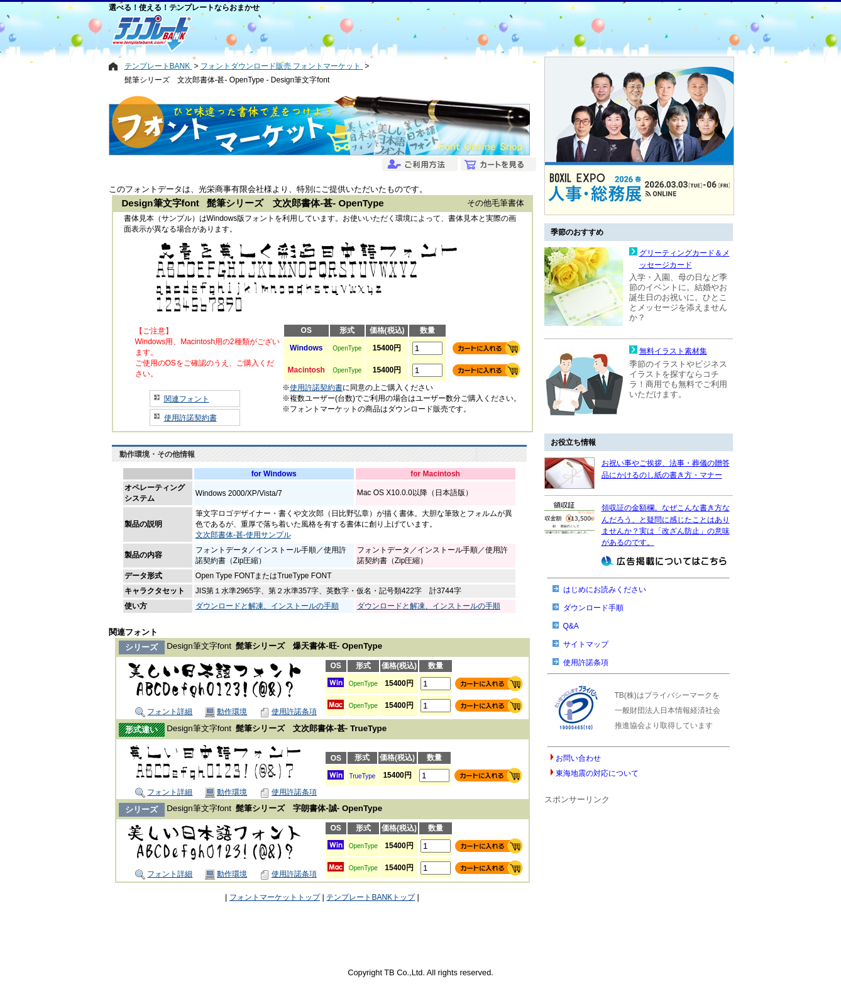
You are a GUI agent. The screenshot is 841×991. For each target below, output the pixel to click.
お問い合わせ (578, 758)
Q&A (571, 626)
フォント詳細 (163, 711)
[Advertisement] (375, 33)
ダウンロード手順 (593, 607)
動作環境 (226, 711)
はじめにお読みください (604, 589)
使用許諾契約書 (190, 417)
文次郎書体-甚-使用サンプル (243, 534)
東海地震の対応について (597, 773)
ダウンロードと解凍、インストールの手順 (267, 606)
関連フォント (186, 399)
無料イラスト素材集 (673, 351)
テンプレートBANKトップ (370, 897)
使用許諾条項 (288, 711)
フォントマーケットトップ (274, 897)
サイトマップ (585, 644)
